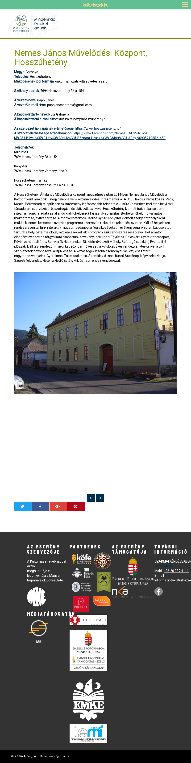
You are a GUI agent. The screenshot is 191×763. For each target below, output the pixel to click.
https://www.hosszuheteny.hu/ (98, 128)
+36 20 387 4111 (176, 571)
